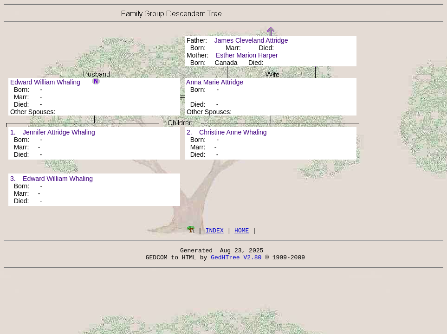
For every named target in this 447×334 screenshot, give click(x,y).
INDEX (215, 230)
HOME (241, 230)
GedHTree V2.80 (236, 260)
